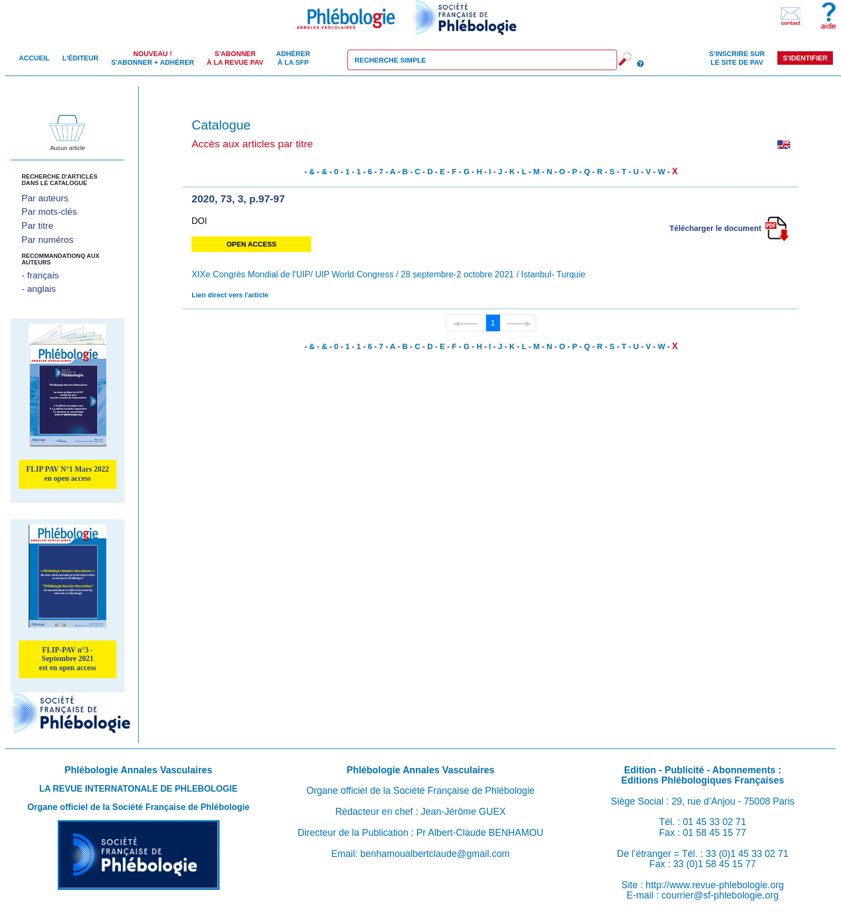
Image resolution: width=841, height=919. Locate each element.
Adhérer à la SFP (293, 58)
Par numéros (47, 240)
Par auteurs (45, 198)
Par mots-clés (49, 212)
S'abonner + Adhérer (152, 58)
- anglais (39, 289)
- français (40, 275)
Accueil (34, 58)
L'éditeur (80, 58)
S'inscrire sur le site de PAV (736, 58)
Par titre (37, 226)
